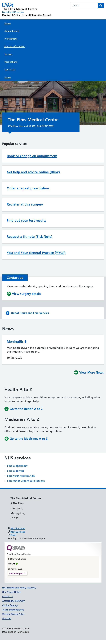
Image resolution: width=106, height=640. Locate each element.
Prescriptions (10, 38)
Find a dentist (15, 470)
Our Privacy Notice (11, 592)
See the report (16, 573)
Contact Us (9, 69)
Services (8, 54)
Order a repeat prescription (28, 188)
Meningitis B (17, 342)
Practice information (14, 46)
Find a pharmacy (17, 465)
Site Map (6, 618)
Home (7, 23)
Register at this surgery (25, 204)
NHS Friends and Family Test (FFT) (19, 587)
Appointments (11, 31)
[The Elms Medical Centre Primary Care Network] (26, 10)
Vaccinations (10, 62)
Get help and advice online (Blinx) (33, 172)
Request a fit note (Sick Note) (29, 237)
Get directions (17, 528)
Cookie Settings (10, 605)
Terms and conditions (13, 609)
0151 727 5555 (46, 126)
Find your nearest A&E (21, 475)
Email (13, 535)
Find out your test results (26, 220)
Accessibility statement (13, 600)
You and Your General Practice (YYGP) (36, 253)
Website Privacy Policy (13, 614)
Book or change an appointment (32, 156)
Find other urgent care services (26, 480)
